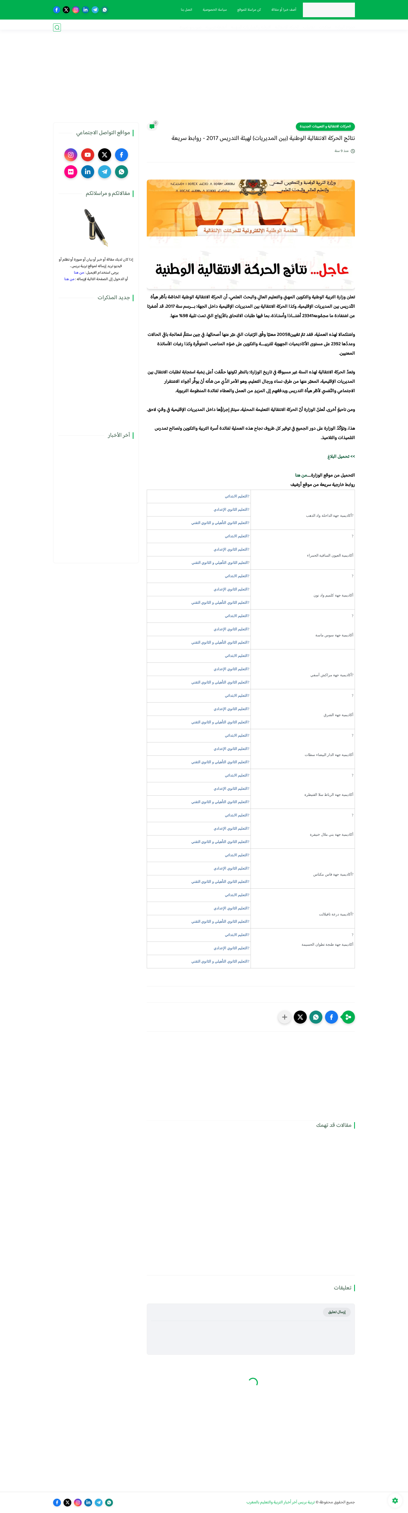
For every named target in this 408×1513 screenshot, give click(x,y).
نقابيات (309, 27)
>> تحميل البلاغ (341, 457)
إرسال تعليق (337, 1312)
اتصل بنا (184, 10)
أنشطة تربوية (216, 27)
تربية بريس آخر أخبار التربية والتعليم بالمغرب (280, 1502)
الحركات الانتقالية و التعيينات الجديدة (325, 127)
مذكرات (325, 27)
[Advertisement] (204, 82)
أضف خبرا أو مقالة (281, 10)
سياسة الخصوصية (212, 10)
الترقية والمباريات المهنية (251, 27)
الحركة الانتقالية (287, 27)
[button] (331, 1017)
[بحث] (57, 27)
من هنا (300, 475)
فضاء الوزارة (345, 27)
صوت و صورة (191, 27)
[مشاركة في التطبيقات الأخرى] (284, 1017)
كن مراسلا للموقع (246, 10)
